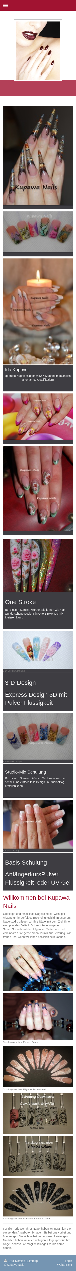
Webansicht (64, 1264)
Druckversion (15, 1260)
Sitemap (32, 1260)
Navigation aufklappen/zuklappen (38, 5)
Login (68, 1260)
